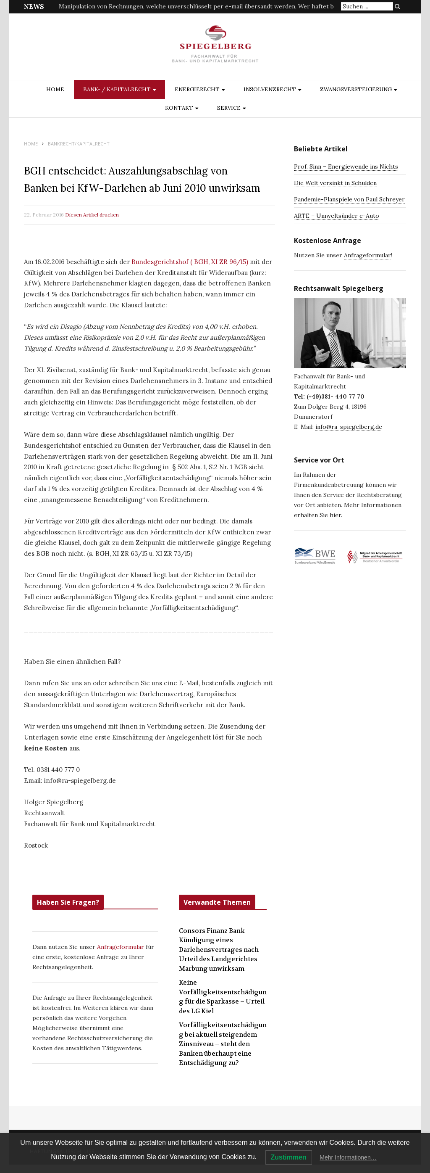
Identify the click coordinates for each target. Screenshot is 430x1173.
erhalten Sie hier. (318, 515)
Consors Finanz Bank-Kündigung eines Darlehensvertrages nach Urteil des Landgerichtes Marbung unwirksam (219, 950)
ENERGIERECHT (197, 89)
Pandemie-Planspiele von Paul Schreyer (349, 199)
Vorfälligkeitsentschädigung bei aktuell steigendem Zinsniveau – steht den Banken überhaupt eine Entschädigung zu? (223, 1044)
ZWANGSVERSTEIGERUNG (356, 89)
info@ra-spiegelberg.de (348, 427)
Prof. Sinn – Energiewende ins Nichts (346, 166)
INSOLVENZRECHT (270, 89)
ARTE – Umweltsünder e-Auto (336, 215)
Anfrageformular (121, 947)
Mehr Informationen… (348, 1157)
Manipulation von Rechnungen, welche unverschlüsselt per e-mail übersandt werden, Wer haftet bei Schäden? (213, 6)
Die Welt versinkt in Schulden (335, 183)
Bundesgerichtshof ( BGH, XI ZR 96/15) (189, 262)
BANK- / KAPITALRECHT (117, 89)
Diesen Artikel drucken (92, 214)
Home (55, 89)
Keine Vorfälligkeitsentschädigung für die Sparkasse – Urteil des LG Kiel (223, 996)
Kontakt (179, 107)
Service (229, 107)
